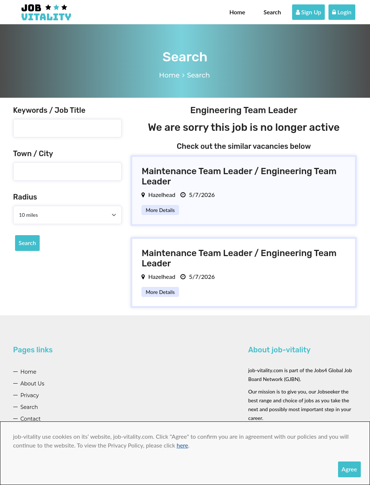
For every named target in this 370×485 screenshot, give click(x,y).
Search (272, 11)
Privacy (30, 395)
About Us (32, 383)
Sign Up (308, 11)
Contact (31, 419)
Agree (349, 469)
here (182, 445)
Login (341, 11)
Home (237, 11)
